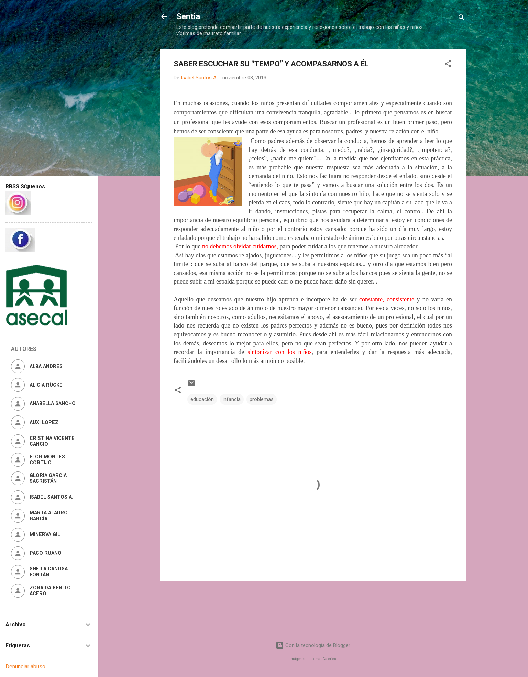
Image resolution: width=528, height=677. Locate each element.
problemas (262, 399)
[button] (448, 64)
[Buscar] (462, 18)
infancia (232, 399)
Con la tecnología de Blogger (313, 645)
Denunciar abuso (25, 666)
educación (202, 399)
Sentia (188, 16)
